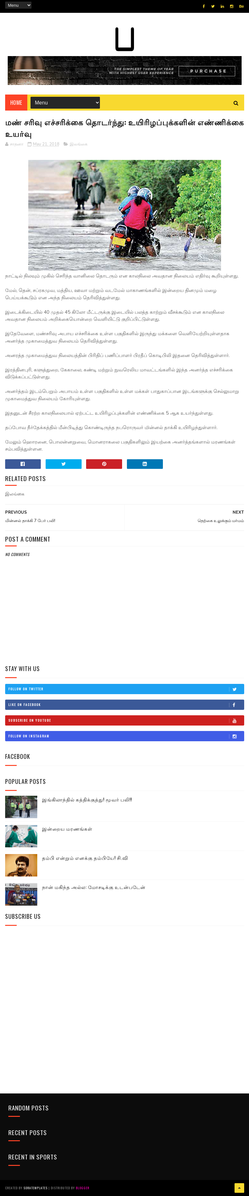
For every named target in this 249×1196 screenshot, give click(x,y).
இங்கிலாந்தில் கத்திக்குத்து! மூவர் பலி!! (87, 799)
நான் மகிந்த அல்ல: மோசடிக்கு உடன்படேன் (94, 886)
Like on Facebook (126, 704)
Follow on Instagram (126, 736)
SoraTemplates (35, 1187)
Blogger (82, 1187)
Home (16, 102)
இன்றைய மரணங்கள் (67, 828)
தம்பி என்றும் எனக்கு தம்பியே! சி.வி (85, 857)
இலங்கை (78, 144)
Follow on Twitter (126, 689)
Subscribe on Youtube (126, 720)
